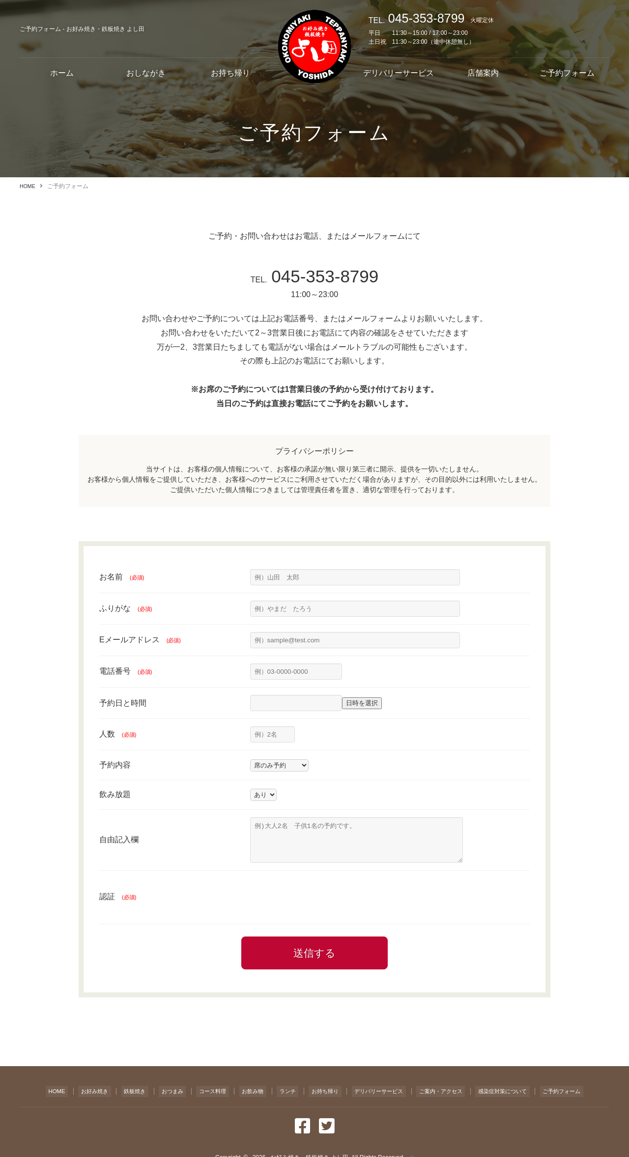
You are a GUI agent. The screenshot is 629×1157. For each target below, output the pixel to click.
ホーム (62, 73)
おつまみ (158, 1096)
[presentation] (325, 904)
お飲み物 (241, 1096)
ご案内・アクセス (440, 1096)
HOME (28, 186)
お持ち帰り (230, 73)
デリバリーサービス (398, 73)
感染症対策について (509, 1096)
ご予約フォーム (567, 73)
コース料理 (199, 1096)
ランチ (275, 1096)
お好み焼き (79, 1096)
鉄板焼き (120, 1096)
